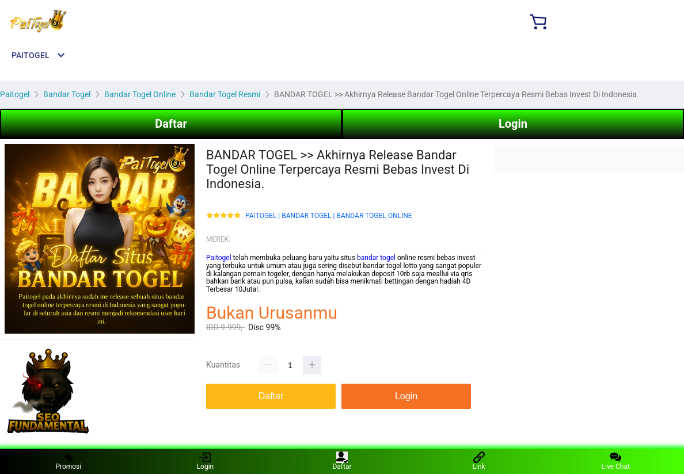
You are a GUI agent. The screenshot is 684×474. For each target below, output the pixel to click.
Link (479, 461)
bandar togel (376, 258)
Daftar (171, 124)
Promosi (68, 461)
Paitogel (218, 258)
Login (513, 124)
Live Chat (616, 461)
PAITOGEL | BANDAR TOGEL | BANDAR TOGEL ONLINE (328, 216)
